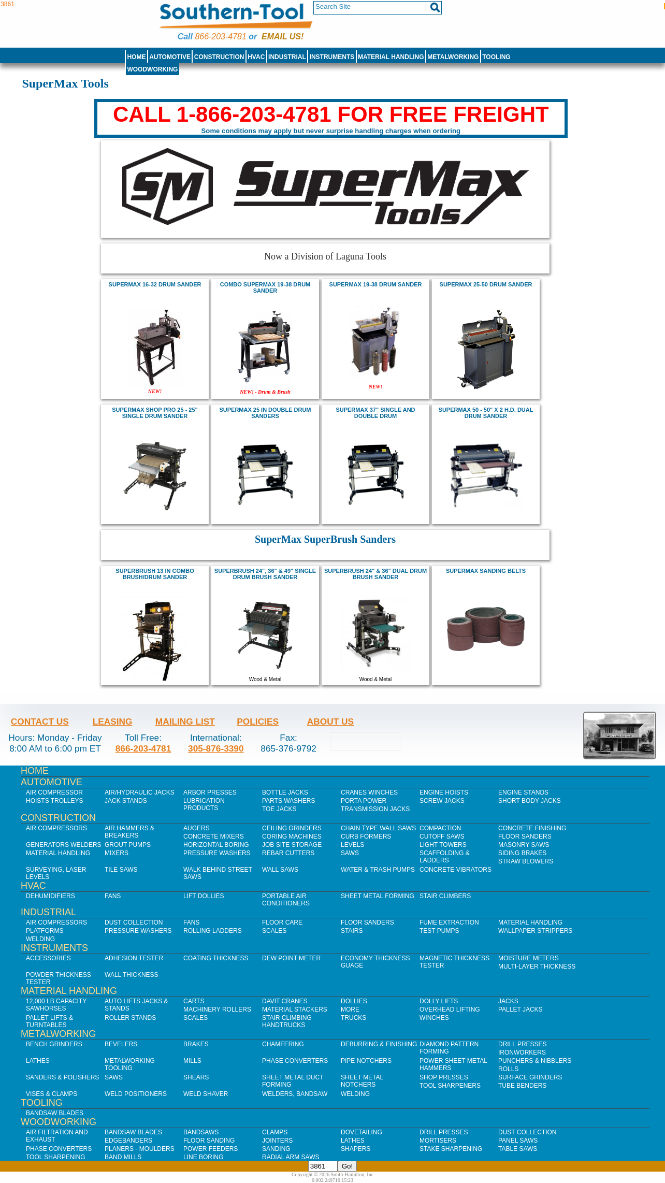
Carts (193, 1001)
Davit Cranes (285, 1001)
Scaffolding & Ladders (445, 856)
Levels (352, 844)
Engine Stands (523, 792)
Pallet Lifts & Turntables (49, 1021)
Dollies (354, 1001)
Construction (219, 57)
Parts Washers (288, 800)
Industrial (287, 57)
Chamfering (283, 1044)
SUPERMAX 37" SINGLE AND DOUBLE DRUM (375, 413)
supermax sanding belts (486, 571)
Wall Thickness (131, 974)
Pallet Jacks (520, 1009)
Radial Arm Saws (290, 1157)
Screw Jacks (442, 800)
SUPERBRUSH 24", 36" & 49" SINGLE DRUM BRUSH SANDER (265, 574)
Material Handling (391, 57)
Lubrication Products (204, 804)
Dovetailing (361, 1132)
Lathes (38, 1060)
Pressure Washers (217, 853)
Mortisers (438, 1140)
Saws (350, 853)
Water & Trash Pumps (378, 869)
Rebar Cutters (288, 853)
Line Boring (203, 1157)
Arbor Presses (210, 792)
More (350, 1009)
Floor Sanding (209, 1140)
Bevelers (121, 1044)
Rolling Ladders (212, 930)
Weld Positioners (136, 1094)
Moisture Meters (528, 958)
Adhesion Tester (134, 958)
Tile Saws (121, 869)
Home (136, 57)
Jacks (508, 1001)
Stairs (352, 930)
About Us (330, 721)
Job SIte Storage (292, 844)
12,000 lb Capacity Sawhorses (56, 1005)
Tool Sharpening (55, 1157)
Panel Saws (518, 1140)
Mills (192, 1060)
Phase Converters (295, 1060)
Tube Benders (522, 1085)
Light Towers (443, 844)
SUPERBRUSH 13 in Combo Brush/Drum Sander (154, 574)
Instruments (332, 57)
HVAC (256, 57)
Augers (196, 828)
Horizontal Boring (216, 844)
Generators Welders (64, 844)
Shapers (355, 1148)
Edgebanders (128, 1140)
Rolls (508, 1069)
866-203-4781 (220, 36)
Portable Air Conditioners (286, 899)
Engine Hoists (444, 792)
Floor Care (282, 922)
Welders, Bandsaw (294, 1094)
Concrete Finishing (532, 828)
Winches (434, 1017)
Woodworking (152, 69)
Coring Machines (292, 836)
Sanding (276, 1148)
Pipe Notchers (366, 1060)
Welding (40, 939)
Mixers (116, 853)
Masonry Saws (523, 844)
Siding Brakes (522, 853)
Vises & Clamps (51, 1094)
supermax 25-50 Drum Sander (486, 284)
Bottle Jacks (285, 792)
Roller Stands (130, 1017)
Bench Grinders (54, 1044)
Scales (274, 930)
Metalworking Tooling (130, 1064)
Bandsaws (201, 1132)
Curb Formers (366, 836)
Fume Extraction (449, 922)
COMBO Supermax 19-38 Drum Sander (265, 287)
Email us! (282, 36)
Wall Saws (280, 869)
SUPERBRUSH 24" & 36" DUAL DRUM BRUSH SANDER (375, 574)
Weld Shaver (205, 1094)
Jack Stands (126, 800)
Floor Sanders (525, 836)
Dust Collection (134, 922)
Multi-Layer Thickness (536, 966)
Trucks (353, 1017)
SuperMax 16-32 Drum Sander (155, 284)
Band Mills (123, 1157)
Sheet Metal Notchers (362, 1081)
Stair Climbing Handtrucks (287, 1021)
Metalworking (453, 57)
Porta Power (363, 800)
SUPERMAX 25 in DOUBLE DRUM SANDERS (265, 413)
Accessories (48, 958)
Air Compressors (56, 828)
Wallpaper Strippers (535, 930)
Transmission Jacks (375, 809)
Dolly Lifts (439, 1001)
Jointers (277, 1140)
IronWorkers (522, 1052)
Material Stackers (294, 1009)
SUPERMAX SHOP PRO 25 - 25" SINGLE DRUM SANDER (155, 413)
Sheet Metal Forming (377, 896)
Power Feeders (210, 1148)
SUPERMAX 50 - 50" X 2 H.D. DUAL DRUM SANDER (486, 413)
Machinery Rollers (217, 1009)
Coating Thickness (216, 958)
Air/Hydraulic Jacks (140, 792)
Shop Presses (444, 1077)
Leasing (113, 721)
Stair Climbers (445, 896)
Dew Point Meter (291, 958)
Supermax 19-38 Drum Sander (375, 284)
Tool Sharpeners (450, 1085)
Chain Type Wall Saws (378, 828)
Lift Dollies (203, 896)
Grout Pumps (128, 844)
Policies (258, 721)
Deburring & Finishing (379, 1044)
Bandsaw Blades (54, 1113)
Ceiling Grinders (292, 828)
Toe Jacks (279, 809)
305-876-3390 (216, 748)
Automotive (170, 57)
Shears (196, 1077)
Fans (113, 896)
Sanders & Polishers (62, 1077)
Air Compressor (54, 792)
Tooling (496, 57)
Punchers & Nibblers (534, 1060)
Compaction (440, 828)
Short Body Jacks (529, 800)
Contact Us (40, 721)
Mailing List (185, 721)
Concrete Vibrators (455, 869)
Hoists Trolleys (54, 800)
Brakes (196, 1044)
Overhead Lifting (450, 1009)
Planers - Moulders (140, 1148)
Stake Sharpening (451, 1148)
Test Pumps (439, 930)
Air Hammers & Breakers (129, 832)
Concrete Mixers (213, 836)
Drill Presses (522, 1044)
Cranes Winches (369, 792)
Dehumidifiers (50, 896)
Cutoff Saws (442, 836)
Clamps (274, 1132)
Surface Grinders (530, 1077)
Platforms (44, 930)
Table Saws (517, 1148)
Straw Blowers (525, 861)
